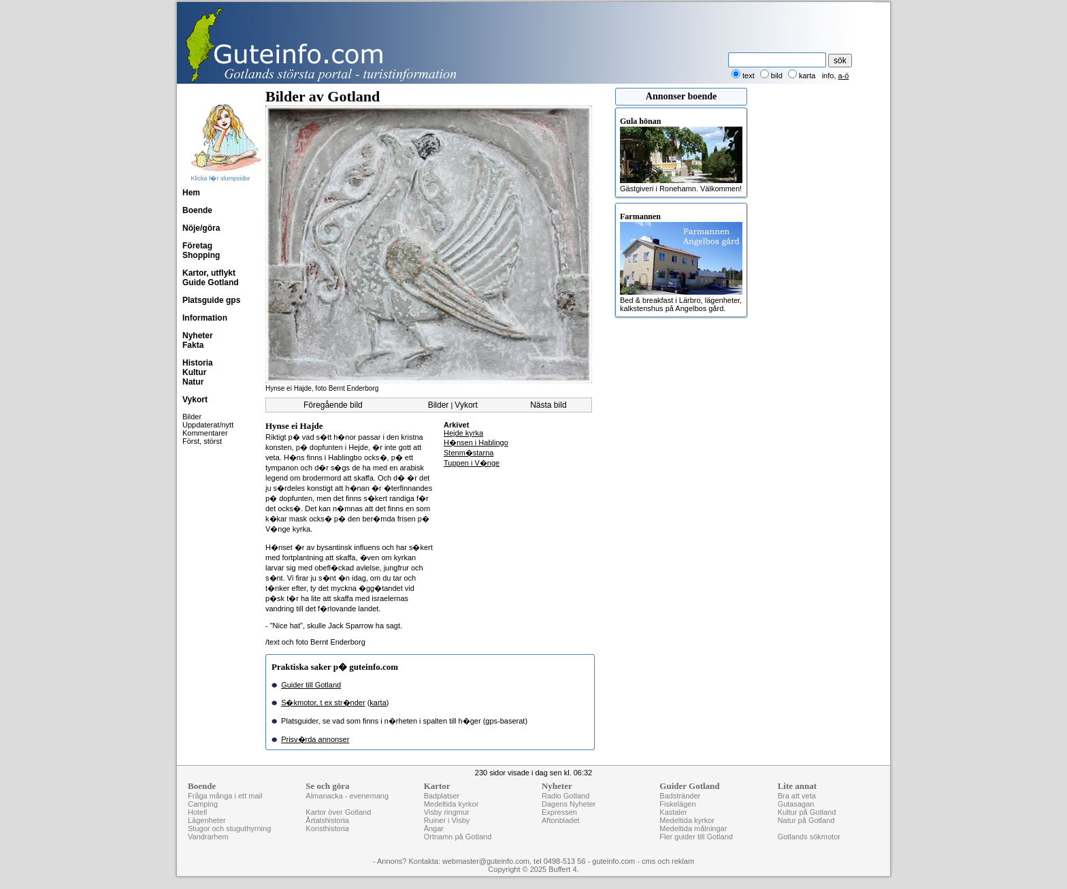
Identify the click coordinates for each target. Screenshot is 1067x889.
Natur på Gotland (806, 820)
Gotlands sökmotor (809, 837)
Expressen (559, 812)
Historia (197, 363)
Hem (191, 192)
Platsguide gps (211, 300)
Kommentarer (205, 433)
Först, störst (202, 441)
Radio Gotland (565, 796)
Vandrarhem (208, 837)
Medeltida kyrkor (451, 804)
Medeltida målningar (693, 828)
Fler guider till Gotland (696, 837)
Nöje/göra (201, 228)
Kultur (194, 372)
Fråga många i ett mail (225, 796)
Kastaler (673, 812)
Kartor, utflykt (208, 273)
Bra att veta (797, 796)
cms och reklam (668, 861)
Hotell (197, 812)
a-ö (843, 75)
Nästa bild (548, 405)
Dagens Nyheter (569, 804)
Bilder (191, 417)
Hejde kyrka (463, 433)
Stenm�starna (468, 453)
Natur (192, 382)
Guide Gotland (210, 282)
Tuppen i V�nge (471, 463)
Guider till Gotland (311, 685)
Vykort (195, 399)
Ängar (434, 828)
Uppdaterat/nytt (207, 425)
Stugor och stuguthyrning (229, 828)
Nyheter (197, 335)
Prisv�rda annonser (315, 739)
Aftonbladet (561, 820)
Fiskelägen (677, 804)
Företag (197, 245)
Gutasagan (796, 804)
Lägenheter (207, 820)
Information (204, 318)
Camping (203, 804)
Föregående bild (333, 405)
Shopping (201, 255)
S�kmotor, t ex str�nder (323, 702)
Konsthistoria (327, 828)
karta (378, 702)
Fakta (192, 345)
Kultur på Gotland (807, 812)
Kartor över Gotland (338, 812)
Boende (197, 210)
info (828, 75)
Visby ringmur (447, 812)
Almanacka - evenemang (347, 796)
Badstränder (679, 796)
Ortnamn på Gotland (458, 837)
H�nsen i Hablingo (476, 442)
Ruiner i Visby (447, 820)
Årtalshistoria (327, 820)
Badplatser (442, 796)
